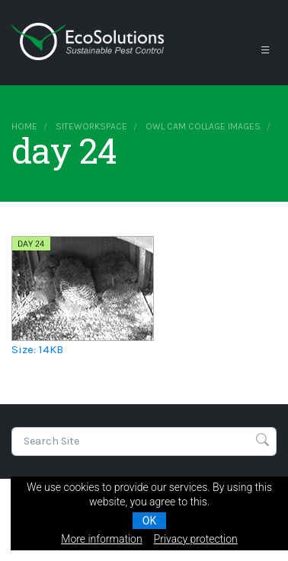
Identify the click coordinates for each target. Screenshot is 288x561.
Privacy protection (196, 539)
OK (149, 521)
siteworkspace (91, 126)
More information (101, 539)
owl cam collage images (203, 126)
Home (24, 126)
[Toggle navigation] (265, 50)
